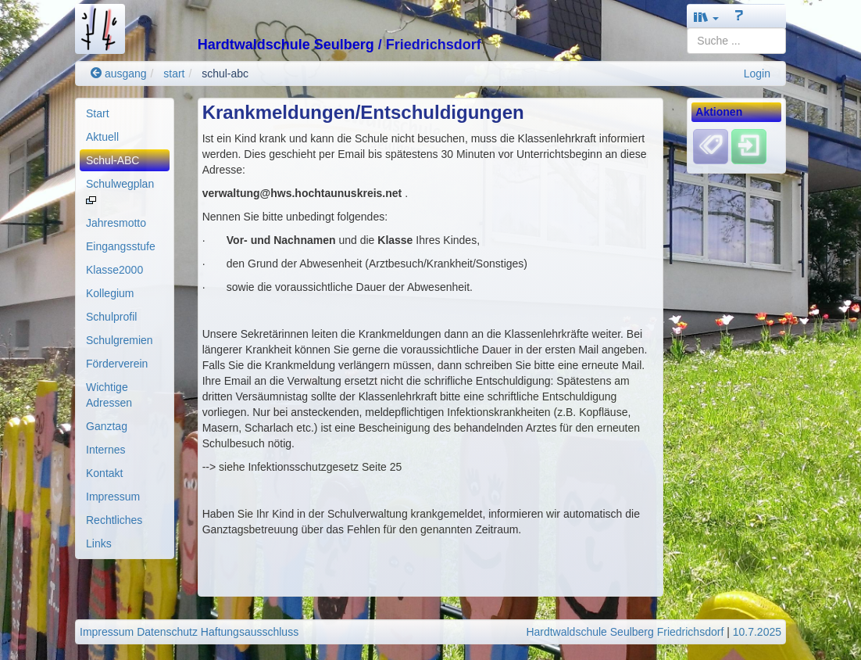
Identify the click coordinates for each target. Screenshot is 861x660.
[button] (706, 17)
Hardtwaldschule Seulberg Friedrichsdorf (624, 632)
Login (757, 73)
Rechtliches (114, 520)
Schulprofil (111, 316)
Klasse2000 (114, 270)
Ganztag (106, 426)
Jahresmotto (116, 223)
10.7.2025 (757, 632)
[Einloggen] (749, 146)
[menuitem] (125, 113)
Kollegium (110, 293)
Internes (106, 449)
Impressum (113, 496)
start (173, 73)
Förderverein (117, 363)
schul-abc (225, 73)
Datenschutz (167, 632)
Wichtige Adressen (109, 395)
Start (97, 113)
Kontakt (104, 473)
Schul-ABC (112, 160)
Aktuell (102, 137)
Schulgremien (119, 340)
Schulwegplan (120, 191)
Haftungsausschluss (249, 632)
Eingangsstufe (120, 246)
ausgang (119, 73)
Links (99, 543)
